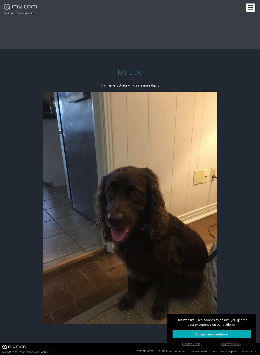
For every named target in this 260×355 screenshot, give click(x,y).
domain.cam (145, 351)
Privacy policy (231, 344)
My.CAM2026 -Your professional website (26, 349)
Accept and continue (211, 334)
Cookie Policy (192, 344)
